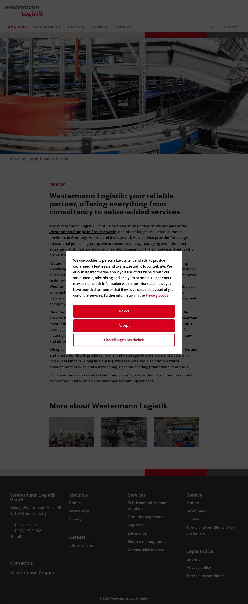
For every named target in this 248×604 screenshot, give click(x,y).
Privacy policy (157, 295)
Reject (124, 311)
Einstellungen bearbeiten (124, 340)
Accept (124, 325)
